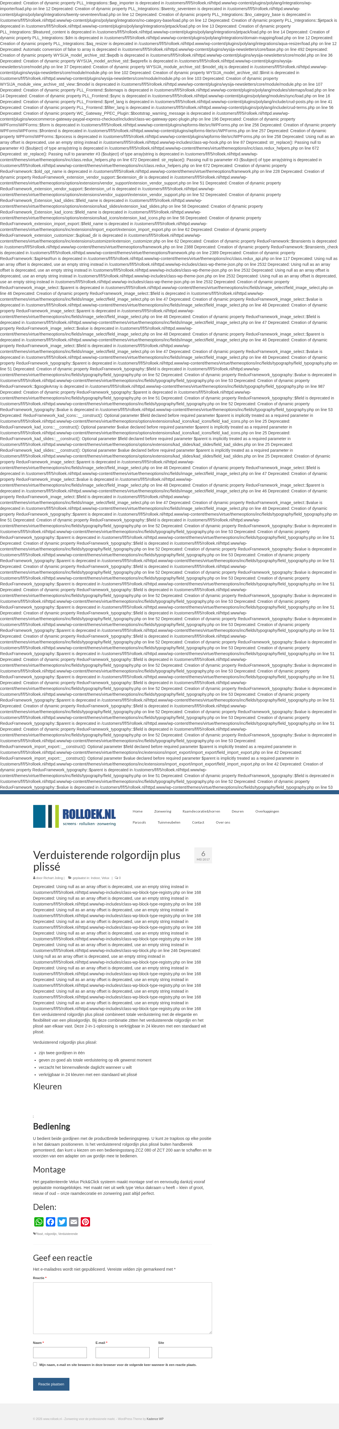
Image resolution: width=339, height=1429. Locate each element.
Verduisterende (68, 1234)
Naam (38, 1342)
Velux (105, 878)
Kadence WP (155, 1419)
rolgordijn (51, 1234)
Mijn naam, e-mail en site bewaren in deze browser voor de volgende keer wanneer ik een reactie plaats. (118, 1365)
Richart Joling (53, 878)
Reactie (39, 1278)
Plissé (39, 1234)
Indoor (95, 878)
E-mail (101, 1342)
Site (161, 1342)
